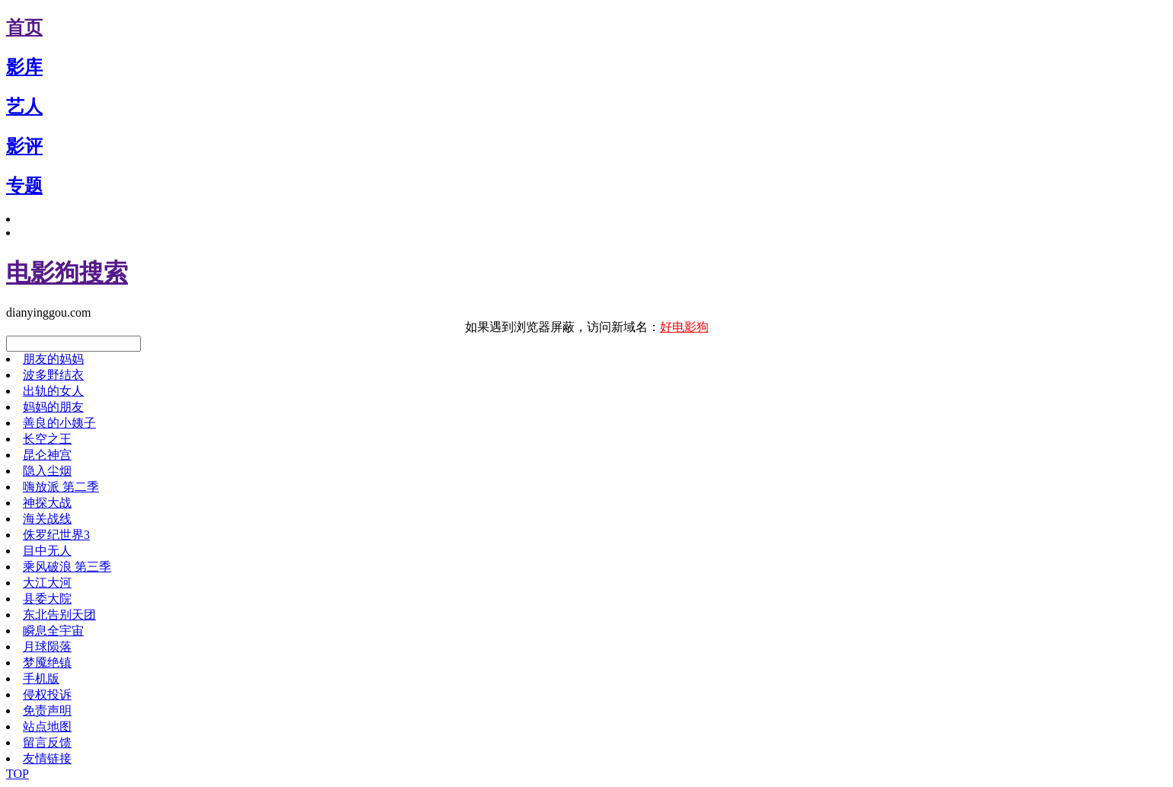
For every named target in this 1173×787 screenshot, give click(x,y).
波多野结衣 (53, 374)
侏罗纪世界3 (56, 534)
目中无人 (47, 550)
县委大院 (47, 598)
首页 (24, 27)
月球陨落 (47, 646)
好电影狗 (684, 326)
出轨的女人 (53, 390)
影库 (24, 67)
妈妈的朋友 (53, 406)
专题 (24, 186)
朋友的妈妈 (53, 358)
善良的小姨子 (59, 422)
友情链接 (47, 758)
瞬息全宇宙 (53, 630)
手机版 (41, 678)
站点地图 (47, 726)
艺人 (24, 106)
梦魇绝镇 (47, 662)
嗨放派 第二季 (61, 486)
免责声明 (47, 710)
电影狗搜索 (67, 272)
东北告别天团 (59, 614)
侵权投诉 (47, 694)
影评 (24, 146)
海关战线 (47, 518)
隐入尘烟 (47, 470)
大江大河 (47, 582)
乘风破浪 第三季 (67, 566)
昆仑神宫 (47, 454)
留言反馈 (47, 742)
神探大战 (47, 502)
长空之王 (47, 438)
